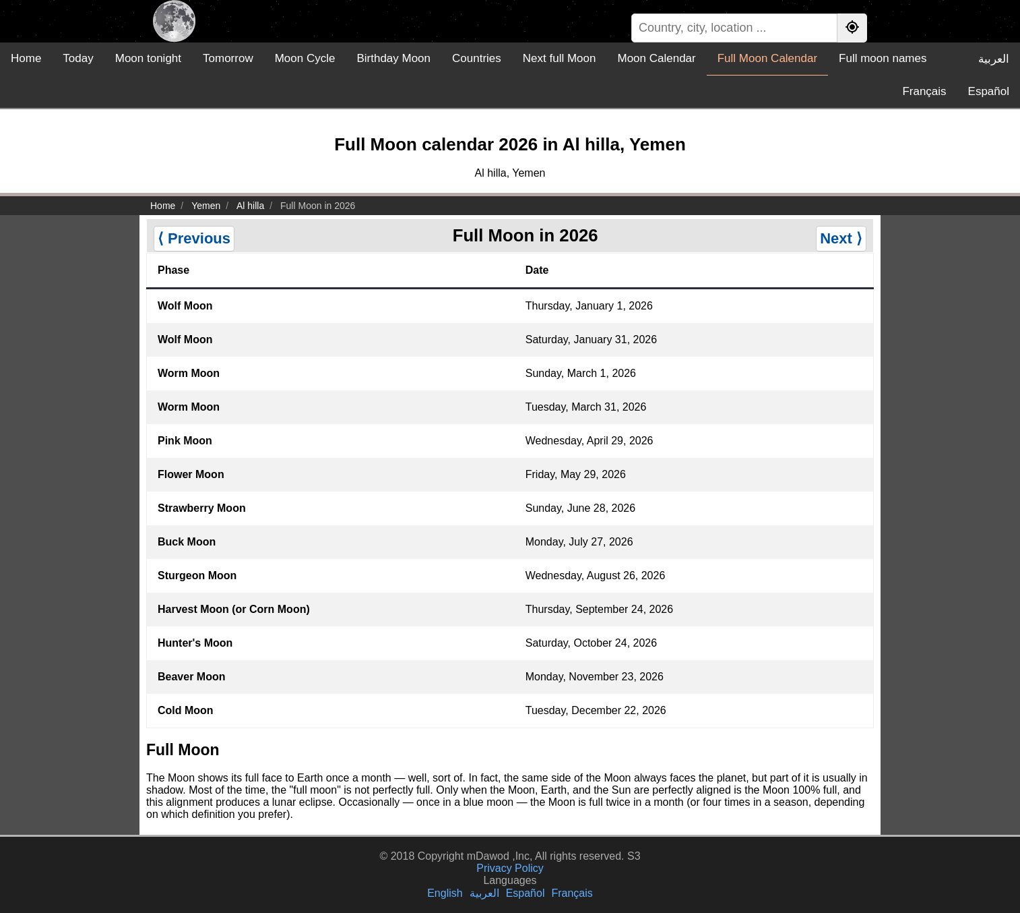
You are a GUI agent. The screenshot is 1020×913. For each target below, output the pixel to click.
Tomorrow (228, 58)
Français (924, 91)
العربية (993, 59)
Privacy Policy (510, 868)
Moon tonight (148, 58)
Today (78, 58)
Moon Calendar (656, 58)
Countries (476, 58)
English (444, 893)
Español (988, 91)
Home (26, 58)
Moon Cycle (305, 58)
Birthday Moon (393, 58)
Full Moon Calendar (767, 58)
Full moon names (882, 58)
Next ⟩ (841, 238)
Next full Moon (559, 58)
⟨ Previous (194, 238)
